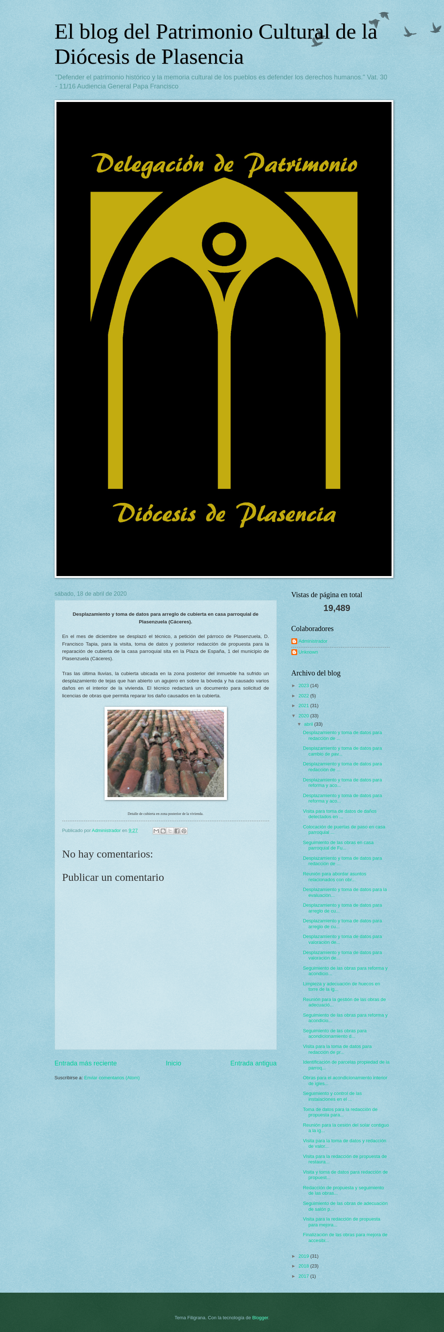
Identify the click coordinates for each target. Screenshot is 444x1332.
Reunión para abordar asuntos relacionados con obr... (334, 876)
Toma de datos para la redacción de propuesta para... (340, 1112)
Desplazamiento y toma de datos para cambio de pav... (342, 750)
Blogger (260, 1317)
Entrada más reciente (86, 1063)
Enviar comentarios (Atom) (112, 1077)
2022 (304, 695)
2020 (304, 715)
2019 (304, 1256)
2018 (304, 1266)
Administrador (313, 641)
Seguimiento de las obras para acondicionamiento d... (335, 1033)
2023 (304, 685)
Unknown (308, 652)
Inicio (173, 1063)
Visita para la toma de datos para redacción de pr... (337, 1049)
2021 (304, 705)
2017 (304, 1276)
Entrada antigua (253, 1063)
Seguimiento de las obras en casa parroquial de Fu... (338, 845)
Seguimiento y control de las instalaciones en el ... (332, 1096)
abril (309, 724)
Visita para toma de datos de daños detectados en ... (340, 813)
